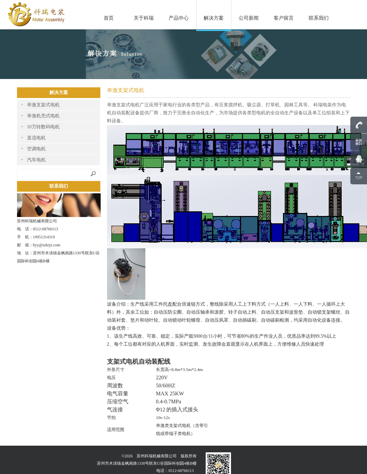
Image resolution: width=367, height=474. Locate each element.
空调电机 (36, 148)
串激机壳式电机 (43, 115)
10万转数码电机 (43, 126)
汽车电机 (36, 159)
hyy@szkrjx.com (46, 245)
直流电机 (36, 137)
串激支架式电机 (43, 104)
